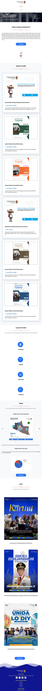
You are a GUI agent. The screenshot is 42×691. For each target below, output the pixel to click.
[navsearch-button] (21, 9)
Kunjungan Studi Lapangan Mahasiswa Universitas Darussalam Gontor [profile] (21, 649)
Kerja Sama (21, 684)
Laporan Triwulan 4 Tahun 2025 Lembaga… (14, 185)
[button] (2, 428)
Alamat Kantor (21, 674)
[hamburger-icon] (21, 6)
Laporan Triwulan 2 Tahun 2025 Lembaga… (14, 269)
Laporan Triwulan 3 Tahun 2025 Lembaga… (14, 143)
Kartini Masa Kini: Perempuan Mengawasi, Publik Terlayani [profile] (21, 543)
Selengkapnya (21, 44)
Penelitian (21, 686)
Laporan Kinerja (9, 105)
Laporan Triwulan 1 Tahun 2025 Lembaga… (14, 310)
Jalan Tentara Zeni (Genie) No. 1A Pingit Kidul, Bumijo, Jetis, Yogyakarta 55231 (21, 675)
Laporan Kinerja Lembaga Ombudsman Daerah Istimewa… (17, 102)
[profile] (21, 541)
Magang (21, 683)
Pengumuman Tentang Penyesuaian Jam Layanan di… (16, 226)
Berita (7, 229)
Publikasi (14, 105)
